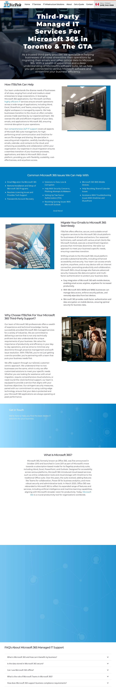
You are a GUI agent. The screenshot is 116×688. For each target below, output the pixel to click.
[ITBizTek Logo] (12, 4)
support (22, 129)
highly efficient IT (13, 102)
